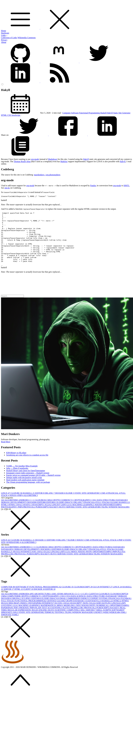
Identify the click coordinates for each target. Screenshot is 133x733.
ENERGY (85, 609)
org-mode (35, 159)
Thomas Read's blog (22, 161)
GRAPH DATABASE (75, 611)
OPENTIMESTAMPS (112, 515)
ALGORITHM (31, 506)
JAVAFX (26, 515)
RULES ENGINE (40, 620)
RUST (62, 517)
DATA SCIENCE (79, 606)
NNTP (89, 562)
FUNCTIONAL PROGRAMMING (45, 597)
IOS (34, 562)
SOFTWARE (22, 597)
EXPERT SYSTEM (99, 609)
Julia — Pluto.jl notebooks (17, 479)
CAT (86, 604)
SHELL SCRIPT (103, 620)
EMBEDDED (74, 609)
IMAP (17, 613)
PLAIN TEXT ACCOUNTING (49, 618)
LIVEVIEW (7, 616)
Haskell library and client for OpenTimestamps (25, 481)
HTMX (12, 515)
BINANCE (69, 604)
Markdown (52, 159)
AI (3, 510)
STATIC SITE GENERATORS (80, 564)
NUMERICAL (103, 616)
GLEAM (114, 513)
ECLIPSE (26, 609)
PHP (21, 506)
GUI (96, 597)
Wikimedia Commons (27, 38)
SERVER (70, 517)
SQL (16, 623)
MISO (74, 562)
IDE (11, 613)
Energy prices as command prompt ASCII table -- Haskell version (33, 486)
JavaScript (16, 115)
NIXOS (14, 506)
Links (4, 35)
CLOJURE (17, 503)
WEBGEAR (115, 623)
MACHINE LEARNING (83, 515)
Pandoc (93, 185)
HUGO (16, 562)
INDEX (24, 613)
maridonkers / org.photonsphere (47, 175)
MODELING (70, 616)
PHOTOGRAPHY (9, 517)
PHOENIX (24, 618)
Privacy (4, 40)
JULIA (48, 515)
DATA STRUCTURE (106, 510)
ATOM (60, 604)
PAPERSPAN (7, 618)
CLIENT (28, 599)
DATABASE (122, 510)
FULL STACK (103, 513)
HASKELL (29, 503)
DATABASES (7, 560)
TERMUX (49, 623)
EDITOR (40, 503)
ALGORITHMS (28, 553)
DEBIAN (5, 513)
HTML (4, 115)
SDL (83, 620)
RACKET (54, 517)
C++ (32, 510)
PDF (16, 618)
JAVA (19, 515)
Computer (66, 113)
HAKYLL (96, 611)
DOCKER (60, 503)
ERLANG (50, 503)
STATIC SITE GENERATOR (87, 503)
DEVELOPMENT (18, 513)
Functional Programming (89, 113)
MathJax (64, 161)
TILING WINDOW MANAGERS (108, 564)
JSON (86, 613)
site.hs (7, 188)
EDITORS (51, 513)
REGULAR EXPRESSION (20, 620)
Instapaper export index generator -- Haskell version (27, 483)
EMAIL (63, 609)
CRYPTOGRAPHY (83, 510)
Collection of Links (9, 38)
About (3, 42)
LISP (64, 515)
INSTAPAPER (35, 613)
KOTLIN (106, 613)
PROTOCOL (29, 517)
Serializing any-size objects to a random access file (27, 465)
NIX (78, 616)
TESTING (60, 623)
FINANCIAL (113, 503)
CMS (104, 503)
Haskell (103, 113)
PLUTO (121, 562)
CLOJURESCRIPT (83, 597)
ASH (54, 604)
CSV (68, 606)
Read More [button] (5, 452)
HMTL (126, 185)
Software (75, 113)
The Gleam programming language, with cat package (28, 492)
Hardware (5, 33)
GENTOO (52, 611)
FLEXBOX (126, 609)
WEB (106, 623)
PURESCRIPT (42, 517)
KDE (99, 613)
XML (124, 623)
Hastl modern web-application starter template (25, 490)
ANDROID (24, 510)
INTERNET (26, 562)
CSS (9, 115)
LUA (69, 515)
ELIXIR (70, 503)
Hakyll (110, 113)
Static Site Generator (121, 113)
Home (3, 31)
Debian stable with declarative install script (24, 488)
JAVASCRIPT (37, 515)
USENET (98, 623)
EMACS (69, 513)
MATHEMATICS (49, 616)
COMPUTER (8, 597)
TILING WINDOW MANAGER (115, 517)
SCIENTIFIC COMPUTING (67, 620)
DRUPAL (17, 609)
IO (56, 613)
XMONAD (6, 625)
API (31, 604)
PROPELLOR (7, 564)
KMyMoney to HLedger (16, 463)
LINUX (6, 503)
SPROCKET (7, 623)
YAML (15, 625)
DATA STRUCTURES (103, 557)
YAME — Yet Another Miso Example (22, 476)
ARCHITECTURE (42, 604)
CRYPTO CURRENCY (63, 510)
